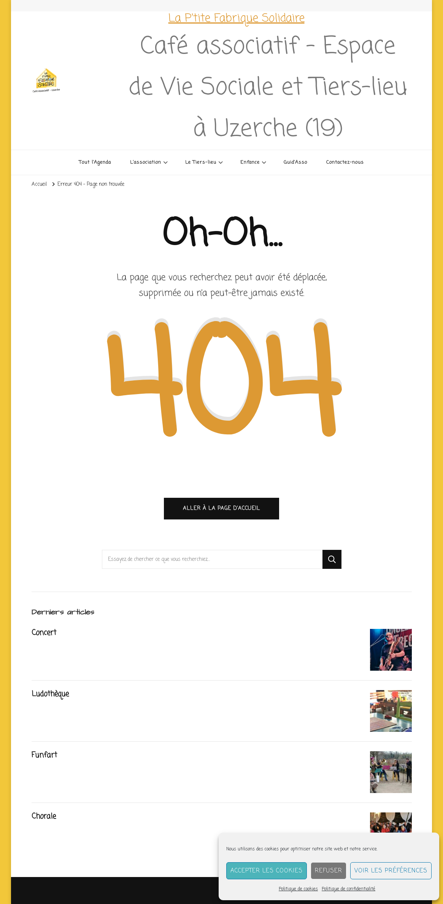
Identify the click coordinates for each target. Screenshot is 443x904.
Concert (44, 633)
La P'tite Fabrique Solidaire (236, 18)
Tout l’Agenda (95, 162)
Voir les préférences (390, 871)
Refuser (328, 871)
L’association (145, 162)
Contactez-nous (345, 162)
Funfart (44, 755)
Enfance (250, 162)
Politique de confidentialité (348, 889)
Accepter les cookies (266, 871)
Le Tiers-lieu (200, 162)
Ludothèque (50, 694)
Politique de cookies (298, 889)
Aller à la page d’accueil (221, 508)
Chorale (44, 816)
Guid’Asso (295, 162)
